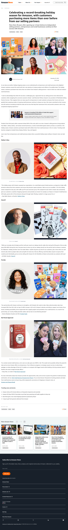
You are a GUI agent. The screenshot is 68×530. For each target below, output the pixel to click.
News (19, 2)
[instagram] (18, 520)
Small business (7, 8)
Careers (4, 507)
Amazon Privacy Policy (17, 524)
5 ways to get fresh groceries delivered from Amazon (15, 399)
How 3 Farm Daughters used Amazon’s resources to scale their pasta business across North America (58, 440)
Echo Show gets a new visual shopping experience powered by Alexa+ (19, 396)
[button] (22, 2)
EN (3, 503)
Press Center (6, 486)
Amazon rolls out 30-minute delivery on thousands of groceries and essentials (21, 392)
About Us (28, 2)
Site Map (4, 511)
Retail (21, 31)
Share (56, 31)
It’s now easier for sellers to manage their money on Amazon (25, 438)
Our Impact (37, 2)
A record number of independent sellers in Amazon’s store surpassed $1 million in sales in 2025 (8, 440)
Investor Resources (7, 496)
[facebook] (3, 520)
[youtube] (64, 520)
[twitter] (34, 520)
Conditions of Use (10, 524)
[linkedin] (49, 520)
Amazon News (5, 481)
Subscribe (6, 473)
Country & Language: (6, 501)
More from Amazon (6, 516)
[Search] (59, 2)
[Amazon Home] (7, 2)
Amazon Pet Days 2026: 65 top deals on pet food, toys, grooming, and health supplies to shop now (26, 394)
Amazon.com (6, 491)
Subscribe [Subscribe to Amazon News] (47, 2)
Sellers (17, 31)
